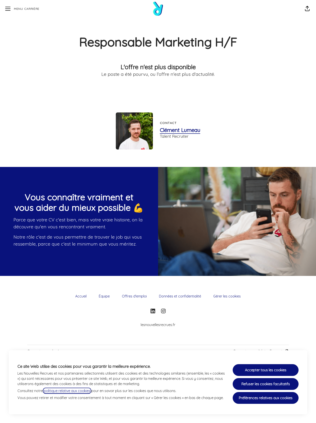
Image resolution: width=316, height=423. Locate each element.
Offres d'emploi (134, 296)
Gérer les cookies (227, 296)
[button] (307, 9)
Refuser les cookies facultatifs (265, 384)
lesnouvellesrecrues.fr (158, 325)
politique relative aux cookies (67, 391)
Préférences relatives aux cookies (265, 398)
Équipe (104, 296)
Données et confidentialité (180, 296)
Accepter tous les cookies (265, 370)
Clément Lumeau (180, 130)
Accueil (81, 296)
